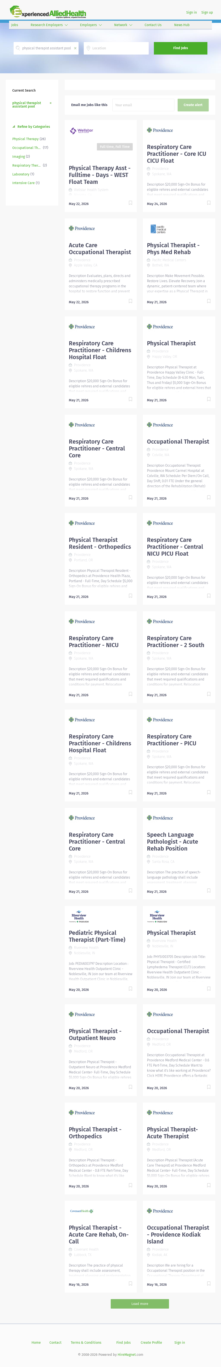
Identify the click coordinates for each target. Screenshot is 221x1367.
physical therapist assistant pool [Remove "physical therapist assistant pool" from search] (26, 104)
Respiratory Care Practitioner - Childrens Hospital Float (100, 350)
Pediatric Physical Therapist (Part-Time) (97, 936)
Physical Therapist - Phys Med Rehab (173, 249)
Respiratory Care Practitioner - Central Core (97, 448)
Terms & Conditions (86, 1342)
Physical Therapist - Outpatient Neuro (95, 1035)
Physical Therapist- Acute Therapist (172, 1133)
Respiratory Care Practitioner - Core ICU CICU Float (176, 154)
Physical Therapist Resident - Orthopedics (100, 543)
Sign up (207, 12)
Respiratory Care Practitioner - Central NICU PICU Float (175, 546)
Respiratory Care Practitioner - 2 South (175, 642)
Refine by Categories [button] (33, 127)
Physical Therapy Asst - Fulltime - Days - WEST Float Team (100, 175)
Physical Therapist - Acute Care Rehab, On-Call (99, 1234)
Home (36, 1342)
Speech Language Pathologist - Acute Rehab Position (172, 841)
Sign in (191, 12)
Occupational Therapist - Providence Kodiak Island (178, 1234)
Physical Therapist (171, 343)
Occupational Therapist (178, 441)
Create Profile (151, 1342)
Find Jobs (180, 48)
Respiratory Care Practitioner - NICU (94, 642)
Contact (55, 1342)
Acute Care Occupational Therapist (100, 249)
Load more (139, 1304)
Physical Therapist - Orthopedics (95, 1133)
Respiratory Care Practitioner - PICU (171, 740)
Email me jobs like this (89, 105)
